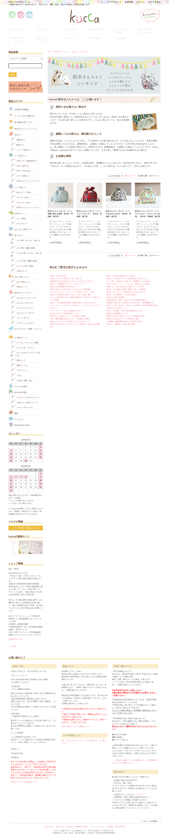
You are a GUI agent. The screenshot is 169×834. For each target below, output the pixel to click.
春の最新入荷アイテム (20, 117)
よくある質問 (122, 36)
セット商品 (18, 214)
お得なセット (17, 209)
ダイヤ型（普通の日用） (23, 244)
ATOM (122, 823)
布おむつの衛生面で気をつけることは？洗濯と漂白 (70, 291)
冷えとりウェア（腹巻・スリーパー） (25, 325)
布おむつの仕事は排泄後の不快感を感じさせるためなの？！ (74, 299)
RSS (117, 823)
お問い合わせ (49, 823)
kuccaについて (21, 29)
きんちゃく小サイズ (22, 303)
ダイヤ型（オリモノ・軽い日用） (25, 237)
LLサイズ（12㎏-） (21, 198)
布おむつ (15, 130)
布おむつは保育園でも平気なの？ (63, 283)
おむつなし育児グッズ (20, 225)
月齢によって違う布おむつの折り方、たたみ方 (125, 283)
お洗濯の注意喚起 (97, 29)
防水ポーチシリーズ (61, 48)
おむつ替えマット (21, 277)
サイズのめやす (71, 29)
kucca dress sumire (19, 420)
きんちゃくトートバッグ (23, 293)
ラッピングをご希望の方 (122, 29)
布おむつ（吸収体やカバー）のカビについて (68, 280)
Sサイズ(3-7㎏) (20, 161)
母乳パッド (18, 356)
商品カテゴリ (71, 36)
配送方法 (70, 823)
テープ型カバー (18, 151)
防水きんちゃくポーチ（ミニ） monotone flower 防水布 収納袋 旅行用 (118, 210)
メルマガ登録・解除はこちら (25, 524)
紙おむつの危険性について (117, 310)
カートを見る (154, 2)
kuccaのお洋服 (17, 388)
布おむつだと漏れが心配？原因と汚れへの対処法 (126, 285)
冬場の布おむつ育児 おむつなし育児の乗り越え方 (127, 296)
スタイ (16, 371)
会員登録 (129, 2)
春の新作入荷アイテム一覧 (21, 37)
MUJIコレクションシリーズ (46, 37)
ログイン (140, 2)
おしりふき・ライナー (23, 343)
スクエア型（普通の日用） (24, 256)
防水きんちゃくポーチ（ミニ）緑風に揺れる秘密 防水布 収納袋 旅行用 (60, 210)
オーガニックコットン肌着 (24, 338)
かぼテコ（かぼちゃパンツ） (25, 398)
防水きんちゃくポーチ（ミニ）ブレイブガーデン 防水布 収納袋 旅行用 (89, 210)
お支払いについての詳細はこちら (24, 778)
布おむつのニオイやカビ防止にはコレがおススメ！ (70, 318)
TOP (49, 48)
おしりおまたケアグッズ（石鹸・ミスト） (25, 349)
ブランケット (19, 366)
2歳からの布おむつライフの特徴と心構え (123, 315)
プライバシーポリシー (97, 823)
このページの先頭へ (150, 817)
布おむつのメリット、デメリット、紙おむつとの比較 (127, 280)
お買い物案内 (96, 36)
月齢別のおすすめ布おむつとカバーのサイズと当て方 (71, 277)
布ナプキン (16, 231)
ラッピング (16, 414)
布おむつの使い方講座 (115, 294)
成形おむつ (18, 135)
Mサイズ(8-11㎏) (20, 166)
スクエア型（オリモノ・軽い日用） (26, 250)
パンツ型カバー (18, 182)
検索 (12, 71)
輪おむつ (17, 140)
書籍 (13, 408)
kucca (14, 642)
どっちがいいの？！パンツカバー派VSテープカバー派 (72, 288)
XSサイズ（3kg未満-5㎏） (24, 156)
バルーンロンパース (22, 403)
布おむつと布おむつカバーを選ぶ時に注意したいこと (127, 275)
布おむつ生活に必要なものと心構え (120, 272)
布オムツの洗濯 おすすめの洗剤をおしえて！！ (126, 307)
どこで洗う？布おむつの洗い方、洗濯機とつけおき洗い (128, 277)
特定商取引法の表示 (81, 823)
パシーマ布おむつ (21, 145)
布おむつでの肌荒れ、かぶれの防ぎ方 (121, 291)
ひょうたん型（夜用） (23, 261)
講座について (46, 29)
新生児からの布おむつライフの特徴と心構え (68, 312)
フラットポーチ (20, 313)
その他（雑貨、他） (22, 376)
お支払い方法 (60, 823)
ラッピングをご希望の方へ (22, 111)
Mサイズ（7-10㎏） (21, 188)
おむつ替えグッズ (19, 272)
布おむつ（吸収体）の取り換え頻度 (120, 320)
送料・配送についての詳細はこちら (75, 723)
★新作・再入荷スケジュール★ (147, 30)
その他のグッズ (18, 333)
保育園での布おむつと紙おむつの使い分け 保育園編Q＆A (130, 299)
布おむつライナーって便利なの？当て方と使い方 (126, 288)
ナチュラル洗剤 (18, 382)
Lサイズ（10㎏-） (21, 193)
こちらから (139, 791)
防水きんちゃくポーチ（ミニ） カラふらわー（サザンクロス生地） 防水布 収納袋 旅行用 (147, 210)
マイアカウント (114, 2)
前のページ (130, 172)
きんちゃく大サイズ (22, 298)
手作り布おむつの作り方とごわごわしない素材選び (70, 285)
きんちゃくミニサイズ (80, 48)
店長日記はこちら (16, 635)
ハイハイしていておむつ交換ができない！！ (68, 307)
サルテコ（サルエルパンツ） (25, 393)
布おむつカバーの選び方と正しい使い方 (66, 275)
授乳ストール (19, 361)
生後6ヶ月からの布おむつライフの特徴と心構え (125, 312)
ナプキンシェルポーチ (23, 319)
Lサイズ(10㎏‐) (20, 171)
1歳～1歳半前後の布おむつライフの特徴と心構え (70, 315)
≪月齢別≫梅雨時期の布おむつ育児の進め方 (124, 318)
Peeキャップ (19, 282)
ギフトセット (19, 219)
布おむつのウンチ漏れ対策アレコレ (64, 310)
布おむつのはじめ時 (58, 272)
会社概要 (110, 823)
